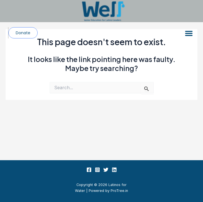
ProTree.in (119, 191)
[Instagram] (97, 169)
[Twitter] (105, 169)
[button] (189, 33)
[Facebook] (89, 169)
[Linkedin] (114, 169)
